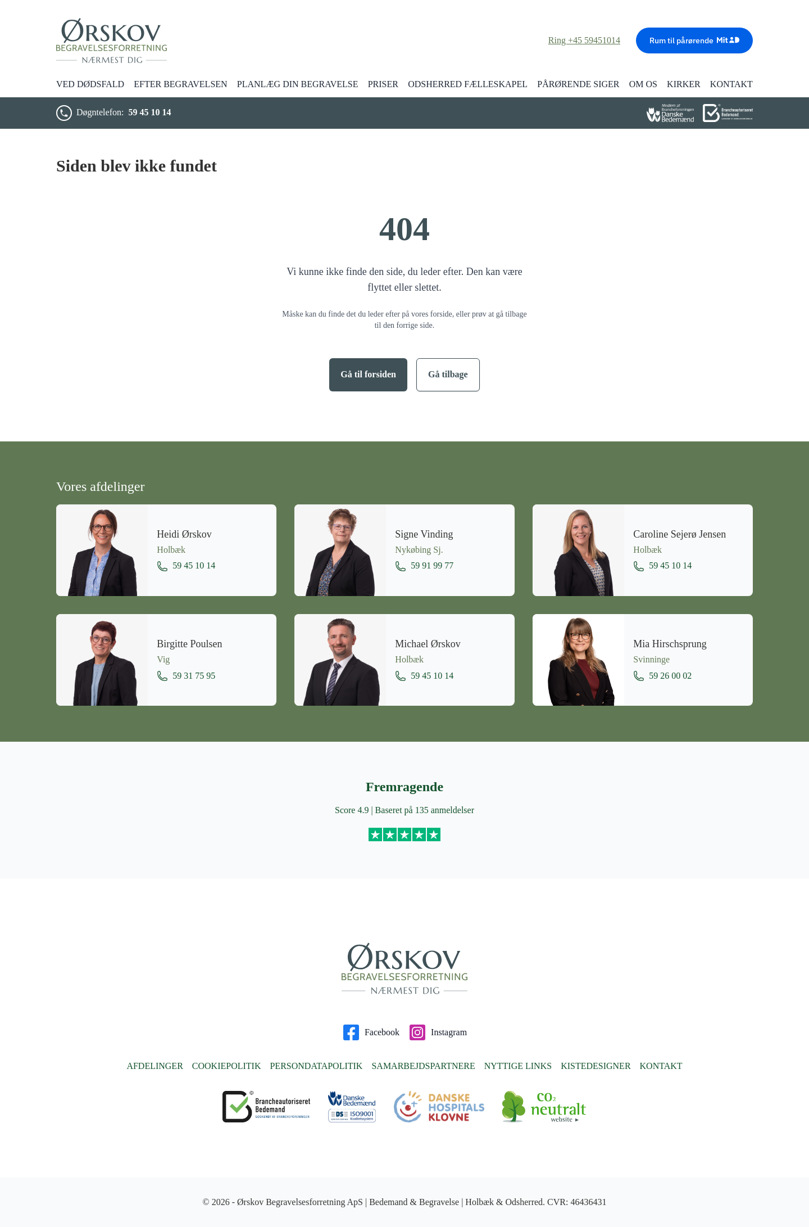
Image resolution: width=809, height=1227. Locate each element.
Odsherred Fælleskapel (468, 84)
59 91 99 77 (424, 566)
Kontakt (661, 1066)
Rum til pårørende (694, 40)
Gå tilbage (448, 374)
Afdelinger (154, 1066)
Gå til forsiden (368, 374)
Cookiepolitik (226, 1066)
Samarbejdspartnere (423, 1066)
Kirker (684, 84)
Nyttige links (518, 1066)
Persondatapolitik (316, 1066)
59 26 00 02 (662, 676)
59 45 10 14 (149, 112)
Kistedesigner (595, 1066)
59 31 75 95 (186, 676)
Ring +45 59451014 (584, 40)
